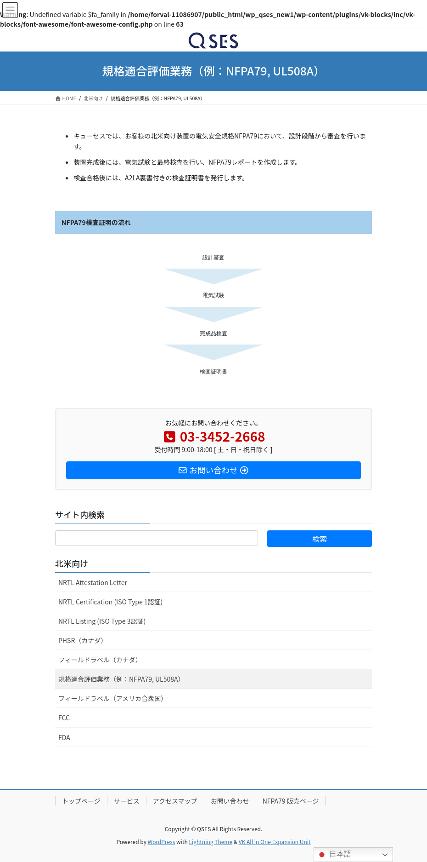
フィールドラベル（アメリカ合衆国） (112, 698)
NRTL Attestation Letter (92, 582)
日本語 (333, 854)
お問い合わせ (230, 800)
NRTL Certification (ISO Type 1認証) (110, 601)
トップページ (81, 800)
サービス (127, 800)
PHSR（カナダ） (82, 640)
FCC (64, 717)
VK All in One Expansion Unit (275, 841)
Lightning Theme (210, 841)
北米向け (71, 563)
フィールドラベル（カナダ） (100, 659)
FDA (64, 737)
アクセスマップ (175, 800)
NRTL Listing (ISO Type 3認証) (102, 621)
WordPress (161, 841)
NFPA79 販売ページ (291, 800)
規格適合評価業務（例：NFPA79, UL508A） (121, 679)
